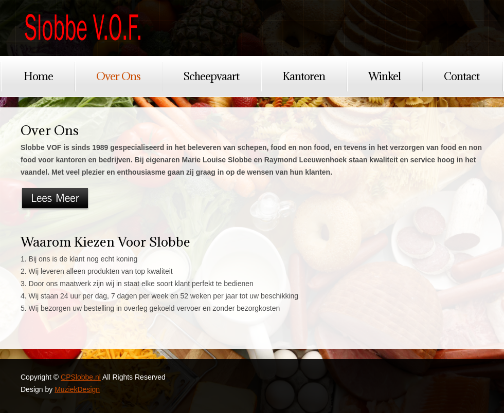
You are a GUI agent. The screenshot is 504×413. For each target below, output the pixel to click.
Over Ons (118, 76)
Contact (461, 76)
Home (38, 76)
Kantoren (303, 76)
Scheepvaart (211, 76)
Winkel (384, 76)
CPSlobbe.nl (81, 377)
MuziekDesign (77, 389)
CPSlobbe (82, 28)
